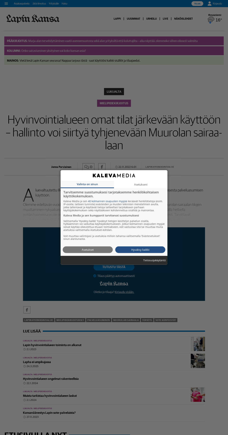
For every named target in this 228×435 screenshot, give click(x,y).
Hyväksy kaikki (140, 249)
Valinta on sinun (87, 184)
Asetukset (88, 249)
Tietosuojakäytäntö (154, 260)
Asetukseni (140, 184)
